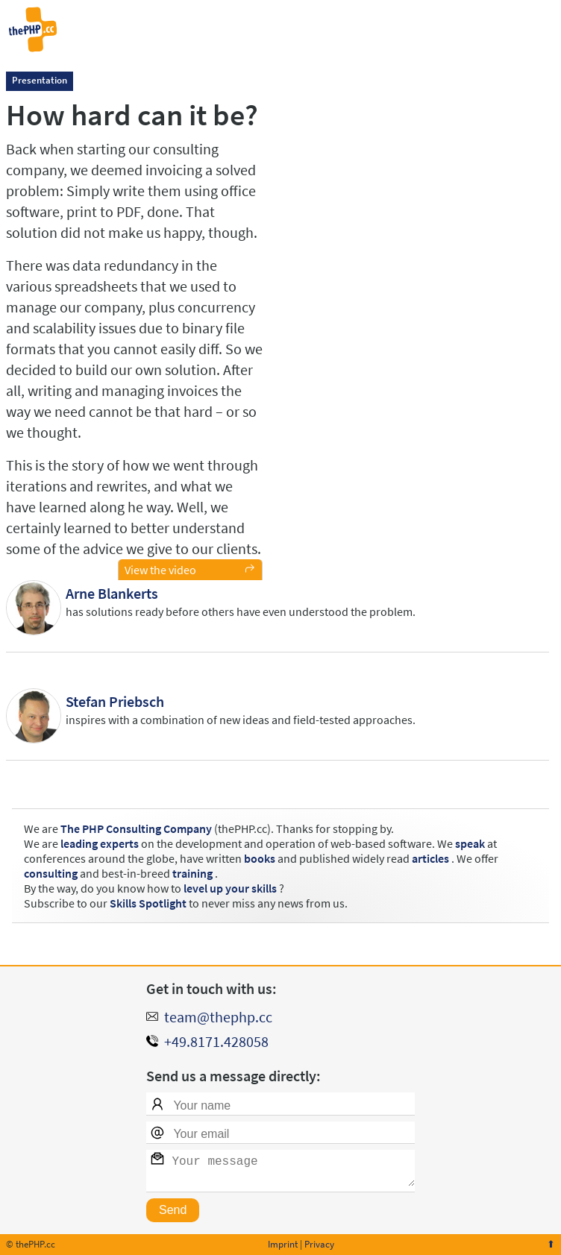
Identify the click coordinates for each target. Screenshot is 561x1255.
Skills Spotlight (148, 903)
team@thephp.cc (218, 1010)
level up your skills (230, 888)
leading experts (99, 843)
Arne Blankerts (112, 593)
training (192, 873)
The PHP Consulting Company (136, 828)
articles (430, 858)
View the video (160, 569)
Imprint (283, 1244)
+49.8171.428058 (216, 1035)
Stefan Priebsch (115, 701)
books (259, 858)
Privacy (319, 1244)
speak (470, 843)
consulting (51, 873)
